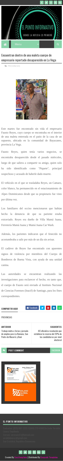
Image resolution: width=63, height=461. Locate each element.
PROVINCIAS (14, 65)
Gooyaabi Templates (49, 457)
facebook (56, 350)
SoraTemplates (20, 457)
